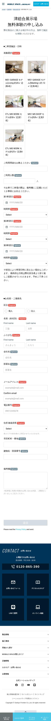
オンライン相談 (45, 716)
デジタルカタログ (32, 716)
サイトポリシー (27, 694)
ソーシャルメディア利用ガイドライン (25, 698)
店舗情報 (9, 9)
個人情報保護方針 (13, 694)
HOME (3, 9)
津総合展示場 (16, 9)
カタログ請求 (19, 716)
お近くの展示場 (6, 716)
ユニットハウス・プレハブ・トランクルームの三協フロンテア (18, 4)
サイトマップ (39, 694)
